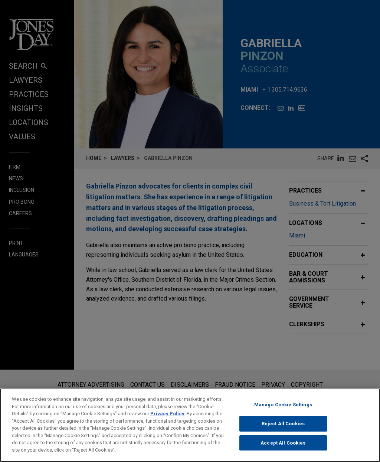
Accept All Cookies (283, 448)
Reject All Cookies (283, 429)
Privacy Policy (167, 419)
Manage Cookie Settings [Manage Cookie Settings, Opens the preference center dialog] (283, 410)
